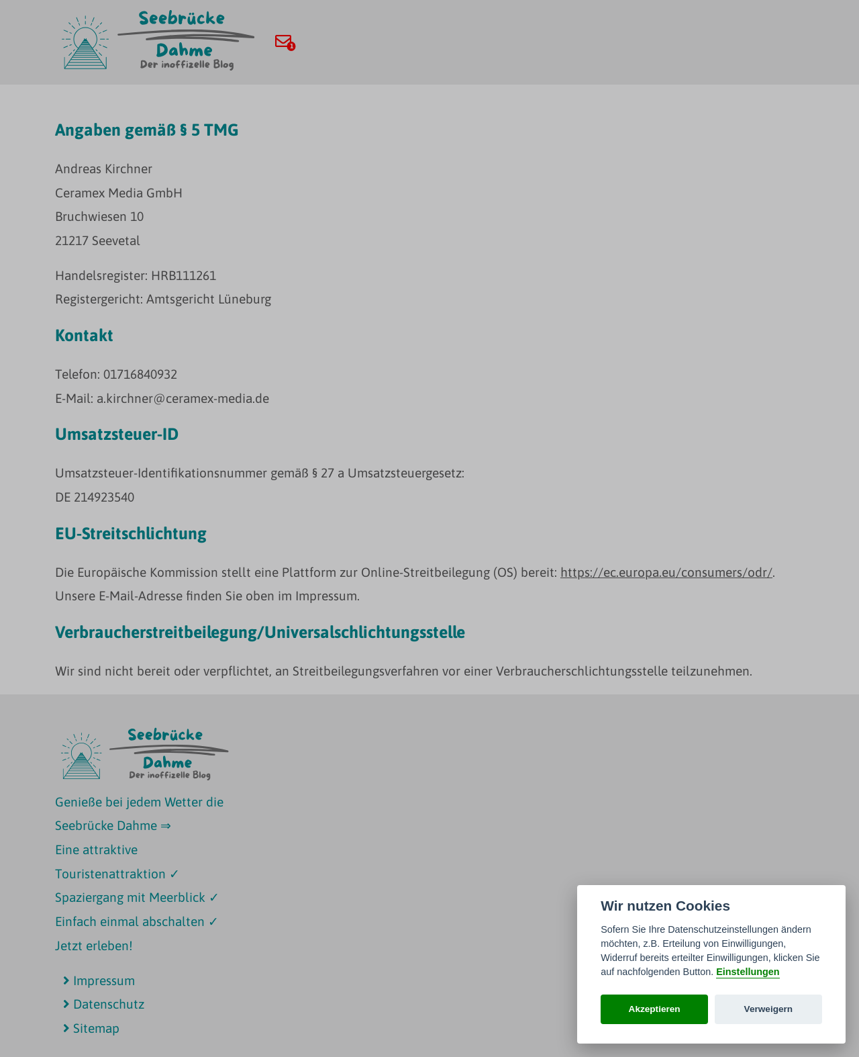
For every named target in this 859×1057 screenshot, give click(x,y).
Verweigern (768, 1009)
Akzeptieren (654, 1009)
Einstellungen (747, 971)
